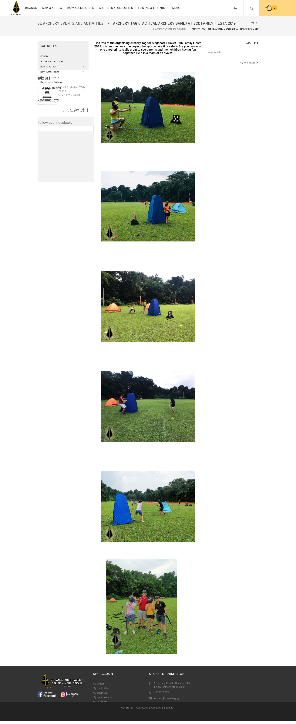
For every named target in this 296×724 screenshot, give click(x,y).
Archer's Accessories (116, 8)
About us (156, 713)
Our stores (127, 713)
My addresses (101, 692)
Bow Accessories (80, 8)
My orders (98, 683)
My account (104, 674)
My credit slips (101, 687)
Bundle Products (49, 77)
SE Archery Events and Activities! (71, 23)
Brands (31, 8)
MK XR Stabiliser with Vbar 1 (71, 113)
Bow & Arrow (52, 8)
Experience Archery (51, 82)
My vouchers (100, 701)
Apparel (44, 56)
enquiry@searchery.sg (167, 697)
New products (48, 144)
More (176, 8)
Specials (44, 103)
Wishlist (252, 43)
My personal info (102, 696)
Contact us (142, 713)
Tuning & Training (152, 8)
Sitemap (168, 713)
